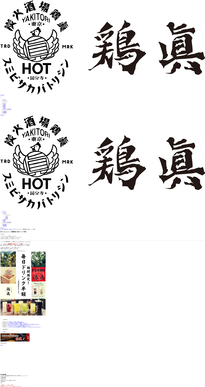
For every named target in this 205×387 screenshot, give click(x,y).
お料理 (4, 104)
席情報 (4, 106)
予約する (2, 95)
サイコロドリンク (6, 110)
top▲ (1, 345)
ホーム (4, 99)
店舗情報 (5, 111)
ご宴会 (4, 107)
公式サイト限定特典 (7, 109)
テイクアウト (5, 101)
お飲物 (4, 105)
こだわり (5, 100)
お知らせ (5, 331)
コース (4, 103)
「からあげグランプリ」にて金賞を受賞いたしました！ (18, 325)
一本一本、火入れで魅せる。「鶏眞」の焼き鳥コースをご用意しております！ (23, 324)
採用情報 (5, 112)
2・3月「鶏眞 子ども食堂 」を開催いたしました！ (17, 323)
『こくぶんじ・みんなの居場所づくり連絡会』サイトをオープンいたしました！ (24, 326)
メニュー (5, 213)
